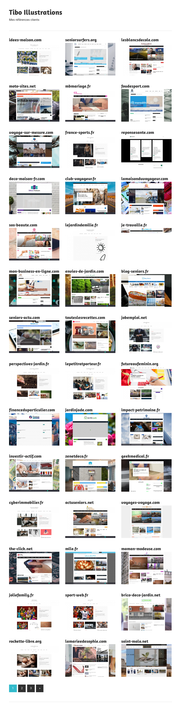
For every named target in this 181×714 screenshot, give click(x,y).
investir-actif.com (25, 456)
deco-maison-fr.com (27, 178)
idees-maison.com (25, 39)
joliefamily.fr (21, 595)
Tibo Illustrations (35, 12)
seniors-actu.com (24, 317)
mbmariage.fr (78, 86)
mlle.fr (71, 548)
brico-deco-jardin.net (140, 595)
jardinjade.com (79, 409)
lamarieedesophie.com (86, 641)
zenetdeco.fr (76, 456)
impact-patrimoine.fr (140, 409)
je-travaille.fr (134, 224)
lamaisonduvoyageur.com (144, 178)
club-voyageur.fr (80, 178)
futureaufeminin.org (139, 363)
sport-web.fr (76, 595)
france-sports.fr (79, 132)
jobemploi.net (134, 317)
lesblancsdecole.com (140, 39)
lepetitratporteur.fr (83, 363)
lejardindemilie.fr (81, 224)
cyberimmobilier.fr (26, 502)
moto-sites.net (22, 86)
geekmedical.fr (135, 456)
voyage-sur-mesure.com (31, 132)
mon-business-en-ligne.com (34, 271)
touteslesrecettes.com (85, 317)
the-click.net (20, 548)
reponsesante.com (137, 132)
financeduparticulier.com (32, 409)
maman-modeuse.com (141, 548)
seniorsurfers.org (81, 39)
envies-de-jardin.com (84, 271)
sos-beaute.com (23, 224)
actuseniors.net (79, 502)
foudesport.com (135, 86)
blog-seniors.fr (135, 271)
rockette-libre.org (25, 641)
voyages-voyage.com (140, 502)
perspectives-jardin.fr (29, 363)
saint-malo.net (134, 641)
